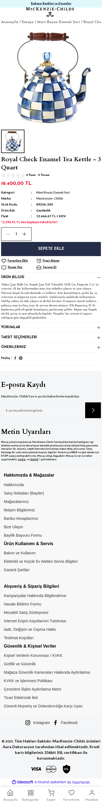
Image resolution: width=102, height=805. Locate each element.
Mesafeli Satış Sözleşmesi (26, 612)
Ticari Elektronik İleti (21, 697)
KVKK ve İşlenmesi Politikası (28, 681)
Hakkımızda (14, 485)
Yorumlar (10, 327)
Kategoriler (30, 795)
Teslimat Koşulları (19, 638)
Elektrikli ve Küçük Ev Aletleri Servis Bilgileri (41, 561)
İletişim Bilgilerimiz (19, 510)
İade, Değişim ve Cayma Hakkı (30, 629)
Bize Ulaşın (13, 527)
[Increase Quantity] (27, 234)
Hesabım (91, 795)
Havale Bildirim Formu (22, 604)
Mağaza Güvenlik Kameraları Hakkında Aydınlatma (47, 672)
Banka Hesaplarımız (21, 518)
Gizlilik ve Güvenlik (20, 664)
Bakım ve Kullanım (20, 553)
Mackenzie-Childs (49, 198)
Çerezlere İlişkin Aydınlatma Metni (32, 689)
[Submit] (93, 410)
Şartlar (22, 459)
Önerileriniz (13, 347)
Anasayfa (10, 795)
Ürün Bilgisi (12, 277)
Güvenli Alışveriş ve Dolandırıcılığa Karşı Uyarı (43, 706)
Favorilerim (71, 795)
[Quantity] (16, 234)
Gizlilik (34, 459)
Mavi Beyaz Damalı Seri (53, 192)
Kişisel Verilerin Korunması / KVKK (33, 655)
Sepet (51, 795)
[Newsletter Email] (42, 410)
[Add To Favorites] (18, 261)
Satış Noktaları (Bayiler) (24, 493)
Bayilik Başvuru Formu (23, 535)
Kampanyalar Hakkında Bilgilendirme (35, 595)
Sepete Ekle (51, 249)
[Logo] (50, 12)
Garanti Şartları (17, 570)
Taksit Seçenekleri (19, 337)
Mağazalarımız (16, 501)
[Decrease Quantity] (6, 234)
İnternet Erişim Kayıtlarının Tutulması (35, 621)
